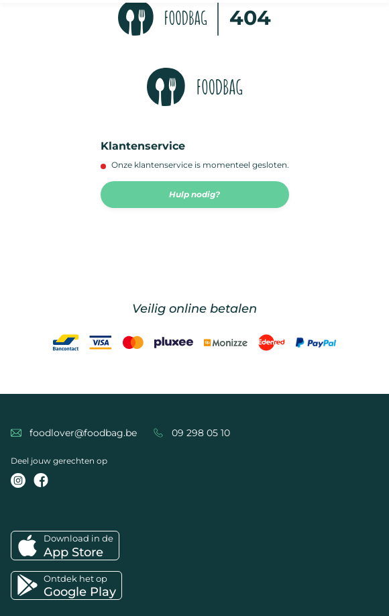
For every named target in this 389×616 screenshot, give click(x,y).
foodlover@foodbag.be (83, 433)
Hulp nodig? (194, 194)
